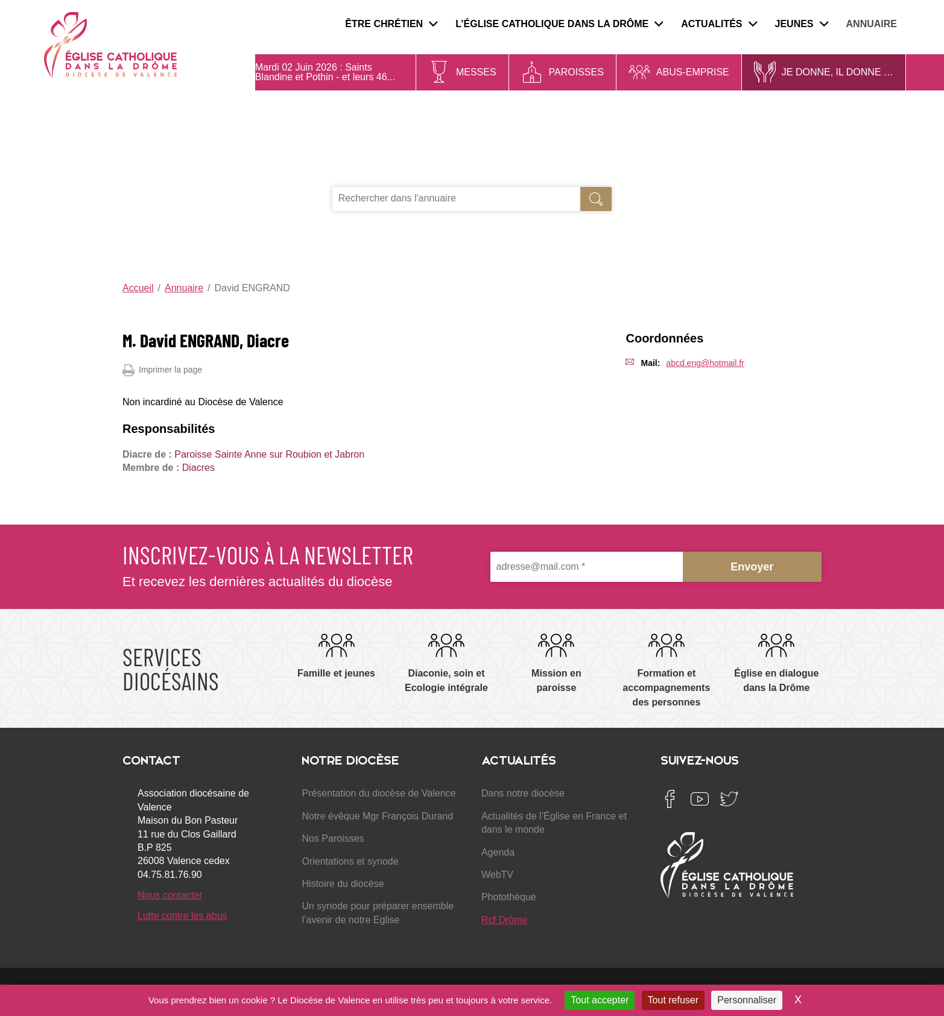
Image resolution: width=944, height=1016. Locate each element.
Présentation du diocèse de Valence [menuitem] (378, 793)
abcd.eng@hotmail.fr (705, 363)
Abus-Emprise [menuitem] (692, 72)
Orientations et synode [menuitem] (350, 861)
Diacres (198, 467)
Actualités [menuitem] (718, 24)
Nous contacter (170, 895)
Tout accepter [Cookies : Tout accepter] (600, 1000)
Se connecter (905, 252)
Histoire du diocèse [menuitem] (343, 884)
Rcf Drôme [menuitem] (504, 920)
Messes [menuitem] (476, 72)
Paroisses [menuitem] (576, 72)
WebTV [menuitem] (497, 874)
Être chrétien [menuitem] (391, 24)
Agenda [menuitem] (498, 852)
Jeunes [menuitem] (801, 24)
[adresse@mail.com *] (586, 567)
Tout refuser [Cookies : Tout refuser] (673, 1000)
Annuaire (184, 288)
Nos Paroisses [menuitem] (333, 838)
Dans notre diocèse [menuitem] (523, 793)
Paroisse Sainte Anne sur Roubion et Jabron (269, 454)
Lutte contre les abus (182, 915)
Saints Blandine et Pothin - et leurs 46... (325, 72)
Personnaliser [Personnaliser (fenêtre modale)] (746, 1000)
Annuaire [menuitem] (871, 24)
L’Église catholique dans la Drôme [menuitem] (559, 24)
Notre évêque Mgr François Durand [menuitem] (377, 816)
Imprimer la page (162, 370)
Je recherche (377, 173)
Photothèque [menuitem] (508, 897)
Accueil (138, 288)
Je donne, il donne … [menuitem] (837, 72)
